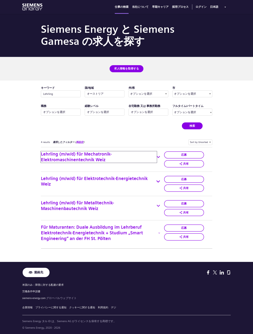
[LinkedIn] (222, 272)
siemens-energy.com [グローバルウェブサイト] (35, 297)
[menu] (218, 7)
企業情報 (27, 306)
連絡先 (38, 272)
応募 (184, 154)
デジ (119, 306)
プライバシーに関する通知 (52, 306)
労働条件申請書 (32, 290)
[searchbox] (189, 112)
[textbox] (148, 94)
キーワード (48, 87)
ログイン (201, 6)
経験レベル (92, 106)
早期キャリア (160, 6)
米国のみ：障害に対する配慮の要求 (44, 284)
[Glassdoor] (229, 272)
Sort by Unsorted (199, 142)
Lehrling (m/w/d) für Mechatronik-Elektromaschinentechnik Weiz (76, 156)
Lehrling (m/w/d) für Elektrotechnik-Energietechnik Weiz (94, 181)
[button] (184, 163)
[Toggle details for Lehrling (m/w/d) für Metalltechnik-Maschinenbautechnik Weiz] (158, 205)
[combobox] (148, 93)
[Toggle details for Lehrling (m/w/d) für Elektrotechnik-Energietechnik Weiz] (158, 181)
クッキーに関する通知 (86, 306)
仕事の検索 (122, 6)
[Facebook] (208, 272)
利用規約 (107, 306)
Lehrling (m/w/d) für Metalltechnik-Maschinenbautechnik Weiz (77, 205)
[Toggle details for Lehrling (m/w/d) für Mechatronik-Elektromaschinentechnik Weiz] (158, 157)
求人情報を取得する (126, 68)
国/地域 (89, 87)
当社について (140, 6)
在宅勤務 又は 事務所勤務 (144, 106)
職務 (43, 106)
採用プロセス (180, 6)
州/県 (143, 87)
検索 (192, 125)
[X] (215, 272)
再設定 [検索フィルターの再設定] (79, 142)
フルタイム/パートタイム (187, 106)
